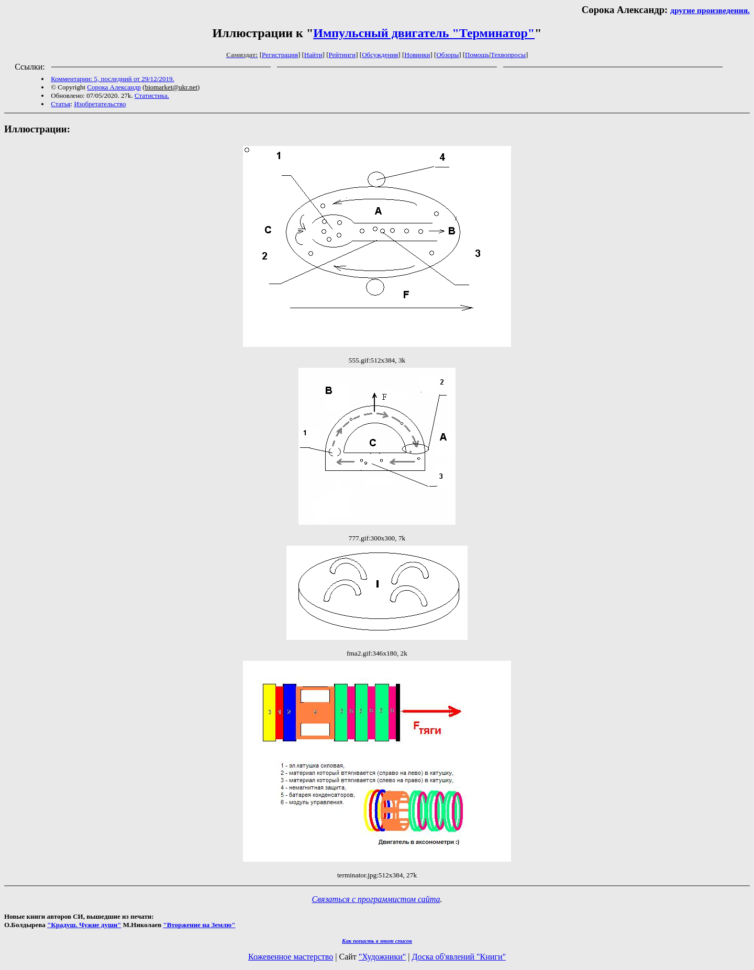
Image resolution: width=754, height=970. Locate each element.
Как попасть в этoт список (377, 941)
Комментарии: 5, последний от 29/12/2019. (112, 79)
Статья (60, 104)
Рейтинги (342, 55)
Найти (313, 55)
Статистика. (152, 95)
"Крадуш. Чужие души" (84, 925)
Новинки (417, 55)
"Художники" (382, 956)
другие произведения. (710, 10)
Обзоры (447, 55)
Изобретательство (100, 104)
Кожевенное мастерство (290, 956)
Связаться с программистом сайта (376, 899)
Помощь (477, 55)
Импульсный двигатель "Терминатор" (424, 33)
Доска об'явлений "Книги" (459, 956)
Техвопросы (508, 55)
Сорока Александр (114, 87)
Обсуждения (380, 55)
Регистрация (280, 55)
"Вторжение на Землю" (199, 925)
